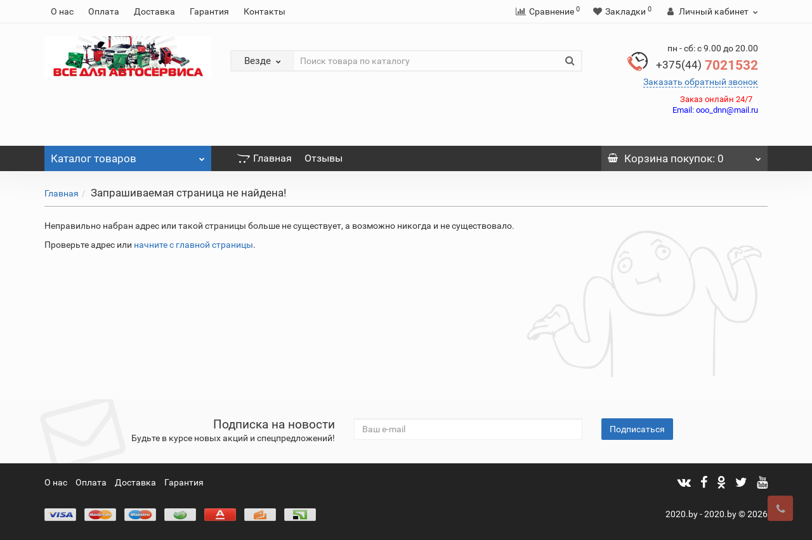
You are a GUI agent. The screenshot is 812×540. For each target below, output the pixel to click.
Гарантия (209, 11)
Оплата (103, 11)
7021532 (707, 65)
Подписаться (637, 429)
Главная (264, 158)
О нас (62, 11)
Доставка (154, 11)
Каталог (128, 155)
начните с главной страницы (193, 245)
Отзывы (323, 158)
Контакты (264, 11)
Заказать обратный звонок (700, 82)
